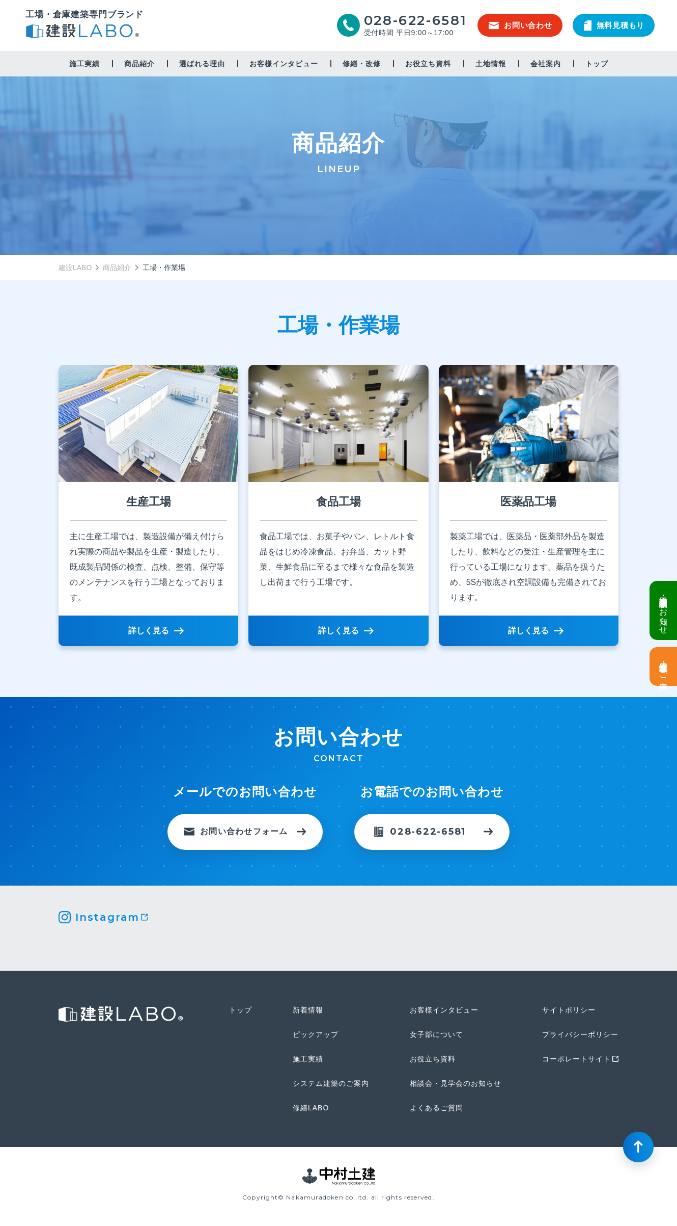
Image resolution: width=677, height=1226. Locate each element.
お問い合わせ (520, 25)
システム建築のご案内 (331, 1083)
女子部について (436, 1034)
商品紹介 (117, 267)
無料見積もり (614, 25)
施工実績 (84, 64)
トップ (596, 64)
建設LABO (84, 32)
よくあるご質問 (436, 1107)
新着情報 (308, 1010)
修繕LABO (311, 1107)
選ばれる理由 (202, 64)
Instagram (107, 917)
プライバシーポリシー (580, 1034)
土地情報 (490, 64)
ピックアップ (316, 1034)
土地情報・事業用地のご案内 (663, 666)
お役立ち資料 (428, 64)
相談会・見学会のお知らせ (455, 1083)
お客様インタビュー (283, 64)
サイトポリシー (569, 1010)
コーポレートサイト (576, 1058)
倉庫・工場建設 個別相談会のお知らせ (663, 610)
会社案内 (545, 64)
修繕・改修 (362, 64)
